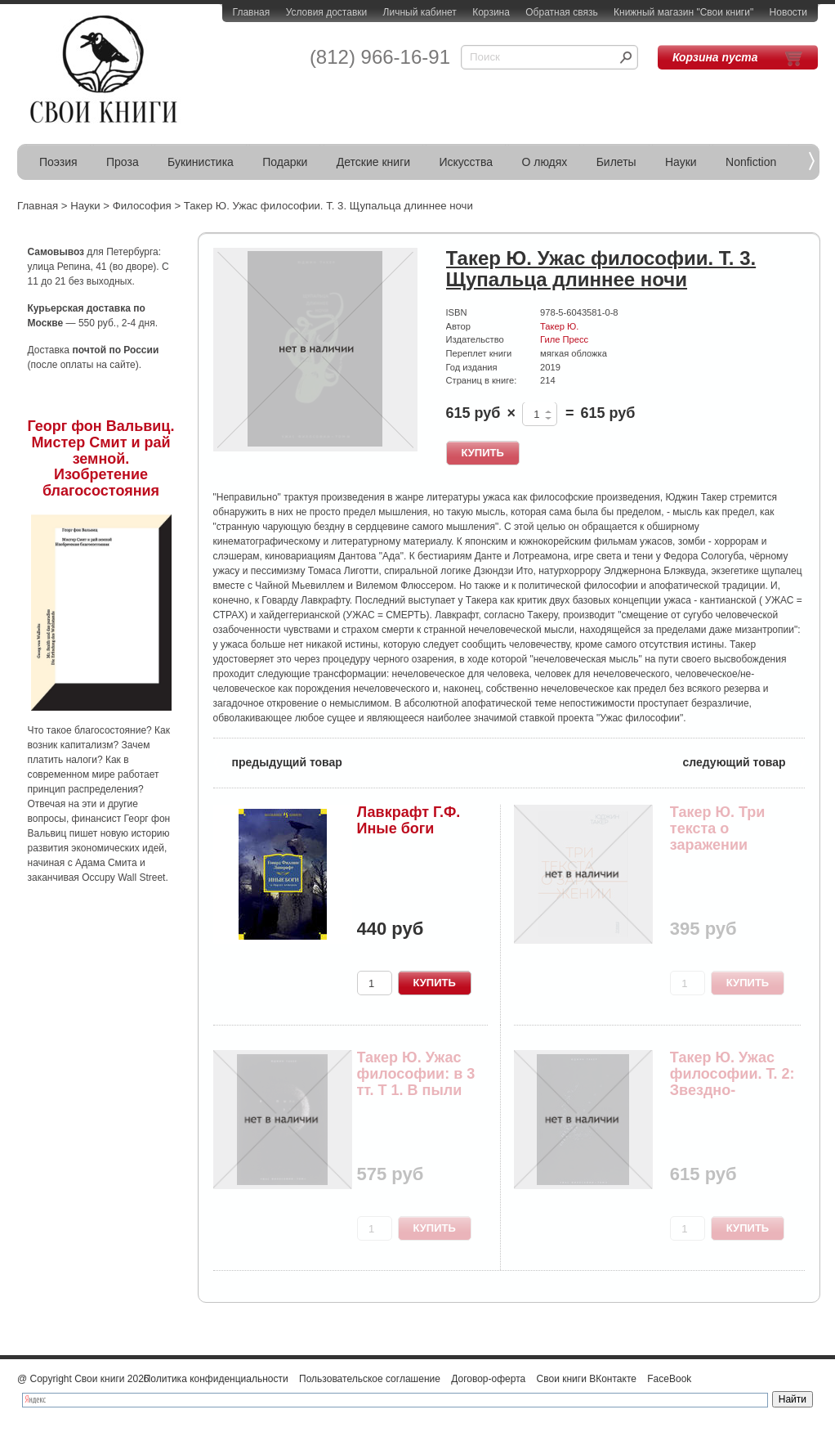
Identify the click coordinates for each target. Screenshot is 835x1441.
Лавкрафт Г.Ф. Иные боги (409, 820)
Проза (122, 161)
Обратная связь (561, 12)
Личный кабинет (420, 12)
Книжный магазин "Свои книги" (683, 12)
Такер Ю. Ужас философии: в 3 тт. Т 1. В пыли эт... (416, 1081)
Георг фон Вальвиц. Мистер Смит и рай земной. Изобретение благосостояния (101, 458)
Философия (142, 206)
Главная (251, 12)
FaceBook (669, 1379)
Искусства (466, 161)
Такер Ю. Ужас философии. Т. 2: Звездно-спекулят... (732, 1081)
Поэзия (58, 161)
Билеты (616, 161)
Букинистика (200, 161)
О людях (544, 161)
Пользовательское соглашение (369, 1379)
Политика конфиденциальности (216, 1379)
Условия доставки (327, 12)
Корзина (491, 12)
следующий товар (744, 761)
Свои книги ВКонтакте (586, 1379)
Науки (681, 161)
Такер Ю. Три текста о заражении (718, 828)
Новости (788, 12)
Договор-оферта (488, 1379)
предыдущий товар (277, 761)
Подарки (284, 161)
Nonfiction (751, 161)
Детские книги (373, 161)
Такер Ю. (559, 326)
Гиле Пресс (564, 339)
